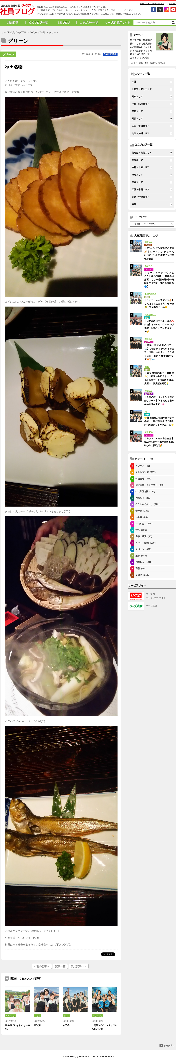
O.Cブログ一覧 (37, 32)
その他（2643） (143, 575)
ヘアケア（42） (143, 466)
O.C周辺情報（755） (145, 491)
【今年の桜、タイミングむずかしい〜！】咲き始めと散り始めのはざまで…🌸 (159, 400)
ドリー (66, 1016)
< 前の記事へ (41, 966)
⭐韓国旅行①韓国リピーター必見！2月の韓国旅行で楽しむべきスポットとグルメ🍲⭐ (159, 421)
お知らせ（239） (143, 498)
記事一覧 (60, 966)
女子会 (66, 1025)
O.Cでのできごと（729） (148, 504)
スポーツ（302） (143, 549)
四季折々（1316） (144, 562)
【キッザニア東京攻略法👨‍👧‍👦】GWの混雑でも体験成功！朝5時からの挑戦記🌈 (159, 442)
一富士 (37, 1016)
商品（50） (141, 568)
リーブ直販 (151, 605)
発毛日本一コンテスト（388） (150, 485)
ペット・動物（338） (146, 543)
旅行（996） (141, 530)
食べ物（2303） (143, 510)
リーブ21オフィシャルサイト (152, 4)
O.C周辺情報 (110, 54)
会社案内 (172, 4)
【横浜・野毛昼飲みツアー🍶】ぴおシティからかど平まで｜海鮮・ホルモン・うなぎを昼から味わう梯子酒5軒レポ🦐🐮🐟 (159, 352)
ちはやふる (97, 1016)
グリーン (8, 54)
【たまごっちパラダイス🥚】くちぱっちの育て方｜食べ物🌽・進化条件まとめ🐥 (159, 304)
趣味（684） (141, 555)
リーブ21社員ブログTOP (13, 32)
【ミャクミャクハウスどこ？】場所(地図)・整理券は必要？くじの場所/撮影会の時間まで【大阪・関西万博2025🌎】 (159, 279)
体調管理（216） (143, 478)
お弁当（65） (142, 517)
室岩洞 (37, 1025)
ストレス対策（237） (146, 472)
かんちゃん (10, 1016)
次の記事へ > (78, 966)
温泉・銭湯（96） (144, 536)
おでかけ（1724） (144, 523)
